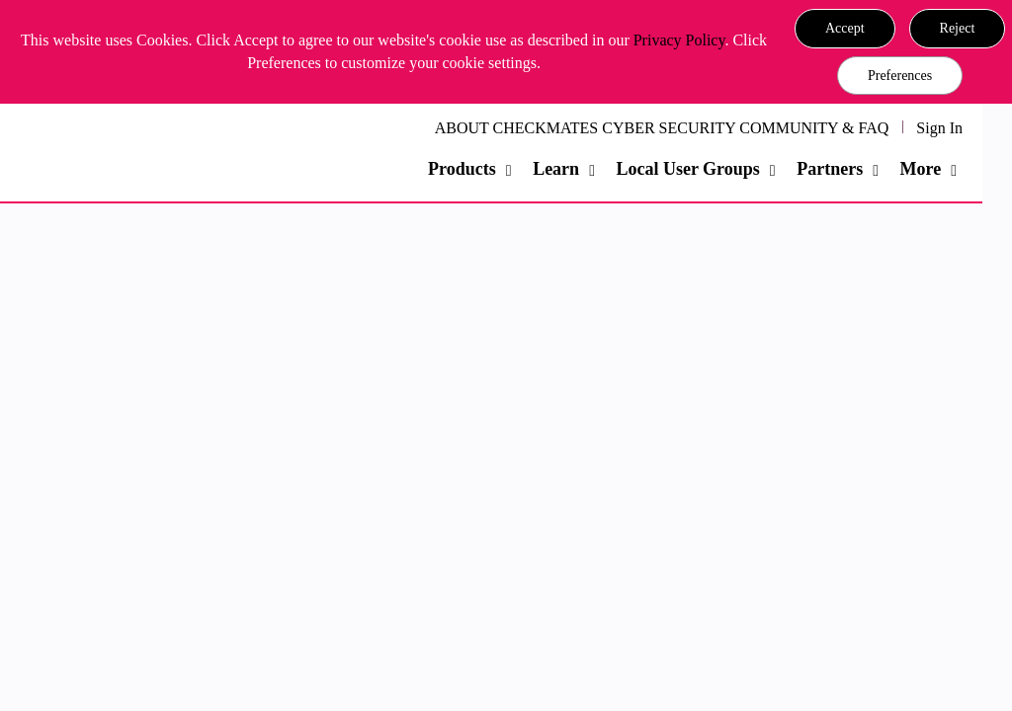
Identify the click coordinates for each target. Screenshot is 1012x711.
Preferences (900, 75)
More (921, 169)
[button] (845, 28)
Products (462, 169)
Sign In (939, 127)
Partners (830, 169)
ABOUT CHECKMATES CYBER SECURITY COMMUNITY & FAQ (662, 127)
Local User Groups (687, 169)
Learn (556, 169)
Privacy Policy (679, 40)
